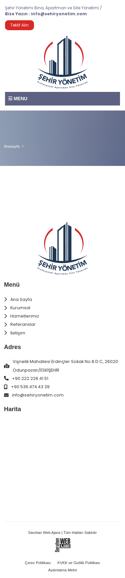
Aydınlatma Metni (62, 570)
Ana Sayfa (21, 299)
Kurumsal (20, 308)
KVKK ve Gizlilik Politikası (78, 563)
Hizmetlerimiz (24, 316)
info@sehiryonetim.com (59, 14)
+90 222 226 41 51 (30, 378)
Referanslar (23, 324)
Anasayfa (12, 146)
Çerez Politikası (38, 563)
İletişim (17, 333)
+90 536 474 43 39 (30, 387)
